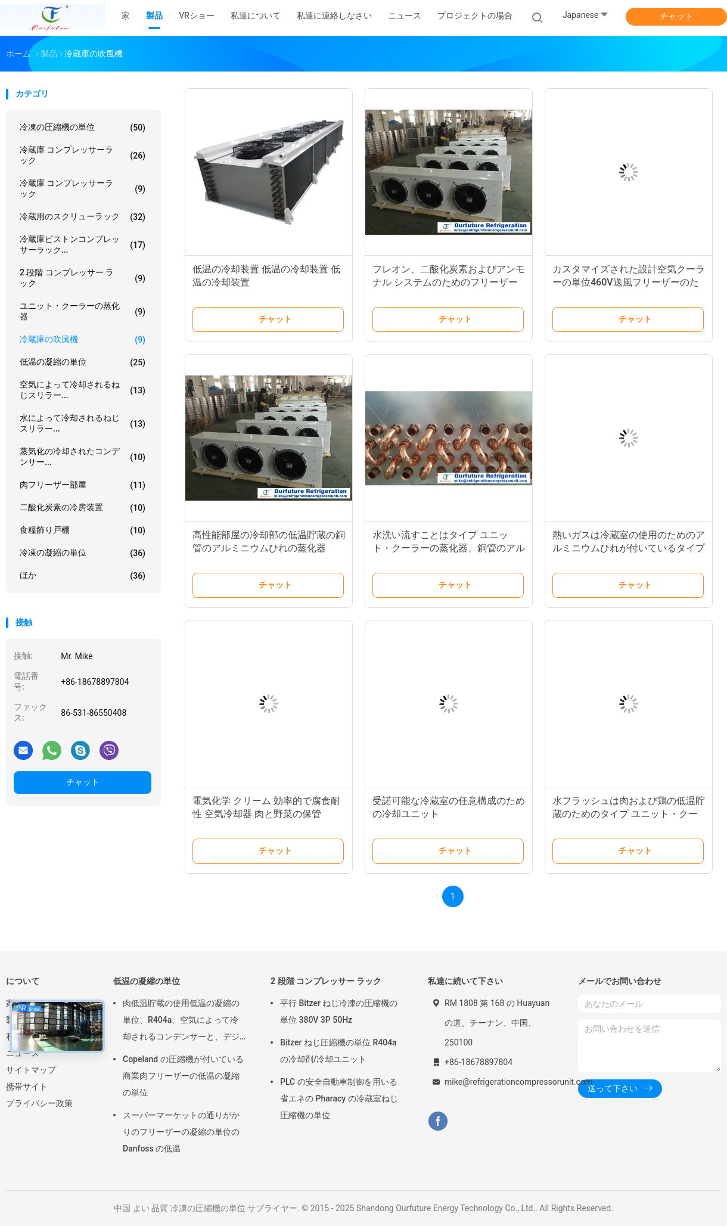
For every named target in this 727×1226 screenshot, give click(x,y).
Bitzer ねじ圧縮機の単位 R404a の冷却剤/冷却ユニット (338, 1051)
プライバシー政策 (39, 1103)
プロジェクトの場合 (474, 15)
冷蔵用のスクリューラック (82, 217)
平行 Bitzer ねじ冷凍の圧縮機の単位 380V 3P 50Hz (338, 1011)
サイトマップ (31, 1070)
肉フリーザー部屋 (82, 485)
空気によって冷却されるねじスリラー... (82, 390)
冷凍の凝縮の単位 (82, 553)
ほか (82, 576)
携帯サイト (27, 1086)
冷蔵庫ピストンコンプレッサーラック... (82, 244)
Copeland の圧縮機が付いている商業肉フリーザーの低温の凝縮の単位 (183, 1075)
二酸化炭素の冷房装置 (82, 508)
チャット (676, 16)
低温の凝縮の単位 (82, 362)
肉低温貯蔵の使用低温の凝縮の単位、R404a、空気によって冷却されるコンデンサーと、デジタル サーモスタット (181, 1021)
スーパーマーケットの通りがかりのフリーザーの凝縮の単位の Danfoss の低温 (181, 1131)
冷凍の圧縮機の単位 (82, 128)
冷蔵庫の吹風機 (82, 340)
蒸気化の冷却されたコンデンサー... (82, 456)
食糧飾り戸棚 (82, 530)
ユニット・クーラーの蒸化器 (82, 311)
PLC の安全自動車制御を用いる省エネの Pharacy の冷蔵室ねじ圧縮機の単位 (339, 1098)
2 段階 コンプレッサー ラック (82, 278)
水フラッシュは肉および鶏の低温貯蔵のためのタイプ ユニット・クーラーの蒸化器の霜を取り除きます (628, 814)
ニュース (22, 1053)
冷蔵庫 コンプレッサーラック (82, 155)
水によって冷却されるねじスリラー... (82, 423)
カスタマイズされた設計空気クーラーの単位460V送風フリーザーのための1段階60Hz (628, 282)
